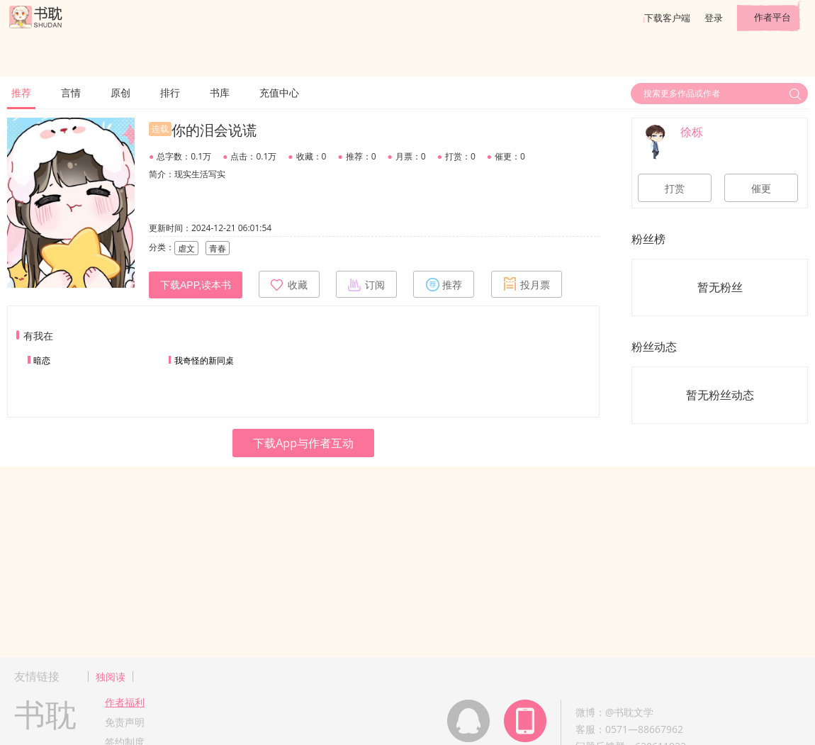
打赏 (675, 188)
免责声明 (125, 722)
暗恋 (41, 360)
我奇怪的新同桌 (204, 360)
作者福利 (125, 702)
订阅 (366, 284)
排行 (170, 92)
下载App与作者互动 (303, 443)
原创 (120, 92)
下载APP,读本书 (195, 285)
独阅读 (110, 676)
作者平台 (772, 17)
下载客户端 (667, 17)
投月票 (526, 284)
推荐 (21, 92)
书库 (220, 92)
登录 (713, 17)
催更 (761, 188)
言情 (71, 92)
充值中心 (279, 92)
